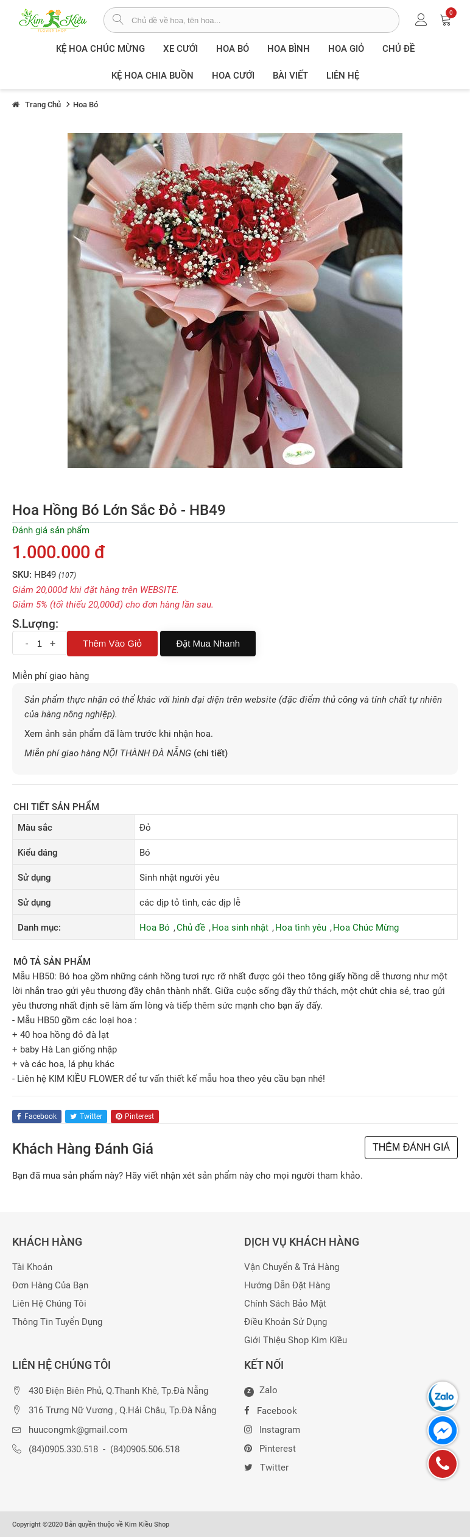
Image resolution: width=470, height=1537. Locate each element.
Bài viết (290, 75)
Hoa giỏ (346, 48)
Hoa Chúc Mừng (366, 927)
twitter (86, 1116)
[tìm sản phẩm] (118, 21)
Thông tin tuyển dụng (57, 1322)
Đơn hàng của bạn (50, 1285)
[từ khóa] (265, 20)
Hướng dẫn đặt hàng (287, 1285)
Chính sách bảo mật (285, 1303)
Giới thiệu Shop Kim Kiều (295, 1340)
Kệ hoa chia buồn (152, 75)
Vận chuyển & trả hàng (291, 1267)
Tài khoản (32, 1267)
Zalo (261, 1391)
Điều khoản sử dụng (285, 1322)
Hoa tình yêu (300, 927)
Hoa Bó (232, 48)
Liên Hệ (342, 75)
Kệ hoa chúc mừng (100, 48)
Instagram (272, 1428)
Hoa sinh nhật (240, 927)
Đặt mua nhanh (208, 643)
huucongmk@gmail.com (78, 1430)
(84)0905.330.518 (63, 1449)
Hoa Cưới (233, 75)
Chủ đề (398, 48)
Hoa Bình (288, 48)
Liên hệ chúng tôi (49, 1303)
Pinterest (270, 1447)
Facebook (270, 1410)
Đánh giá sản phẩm (50, 530)
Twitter (266, 1466)
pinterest (135, 1116)
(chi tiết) (211, 753)
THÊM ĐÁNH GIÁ (411, 1147)
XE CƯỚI (180, 48)
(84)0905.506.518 (145, 1449)
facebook (37, 1116)
